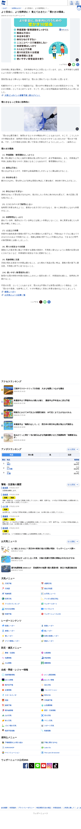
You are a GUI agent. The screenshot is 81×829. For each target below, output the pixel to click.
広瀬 (9, 473)
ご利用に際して (69, 808)
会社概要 (4, 808)
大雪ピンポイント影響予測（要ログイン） (22, 95)
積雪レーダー (10, 292)
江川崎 (9, 469)
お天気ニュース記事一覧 (14, 295)
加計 (9, 464)
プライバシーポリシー (26, 808)
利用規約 (13, 808)
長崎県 (5, 495)
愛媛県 (5, 516)
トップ (4, 8)
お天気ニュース (16, 8)
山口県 (5, 506)
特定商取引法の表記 (43, 808)
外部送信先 (57, 808)
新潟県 (5, 488)
